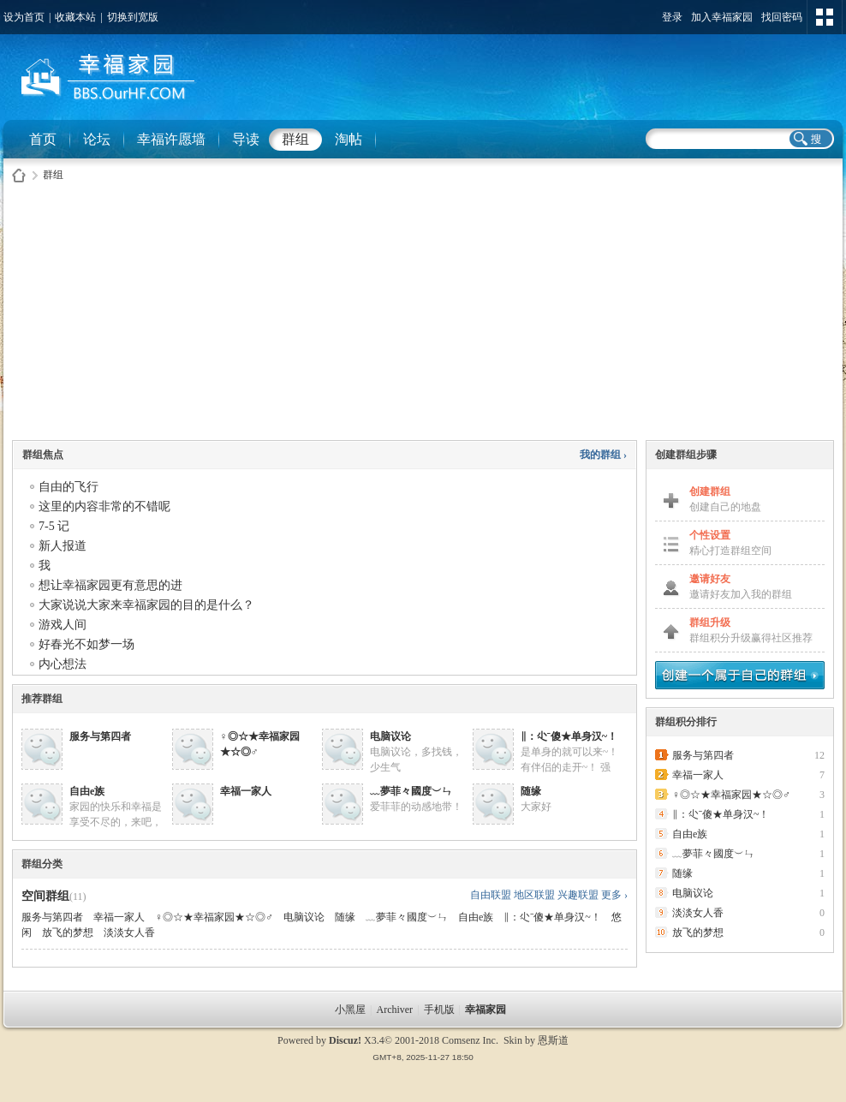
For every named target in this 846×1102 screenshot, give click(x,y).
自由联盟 (490, 895)
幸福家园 (487, 1010)
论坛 (96, 139)
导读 (245, 139)
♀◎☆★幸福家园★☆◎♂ (214, 917)
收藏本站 (75, 17)
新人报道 (62, 545)
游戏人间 (62, 624)
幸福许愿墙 (171, 139)
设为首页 (24, 17)
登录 (672, 17)
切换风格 (824, 17)
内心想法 (62, 664)
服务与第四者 (100, 736)
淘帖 (348, 139)
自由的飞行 (68, 486)
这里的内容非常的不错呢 (104, 506)
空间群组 (45, 896)
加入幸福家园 (722, 17)
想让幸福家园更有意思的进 (110, 585)
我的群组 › (603, 455)
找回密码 (781, 17)
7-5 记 (54, 526)
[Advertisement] (423, 316)
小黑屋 (350, 1010)
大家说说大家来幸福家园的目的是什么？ (146, 605)
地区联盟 (534, 895)
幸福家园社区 (19, 175)
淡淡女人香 (129, 932)
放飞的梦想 (67, 932)
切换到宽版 (132, 17)
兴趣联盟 (578, 895)
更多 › (614, 895)
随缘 (531, 791)
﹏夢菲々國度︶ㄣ (411, 791)
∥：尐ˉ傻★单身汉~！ (569, 736)
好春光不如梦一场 (86, 644)
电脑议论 (390, 736)
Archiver (394, 1010)
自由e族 (86, 791)
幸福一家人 (245, 791)
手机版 (439, 1010)
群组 (295, 139)
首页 (43, 139)
